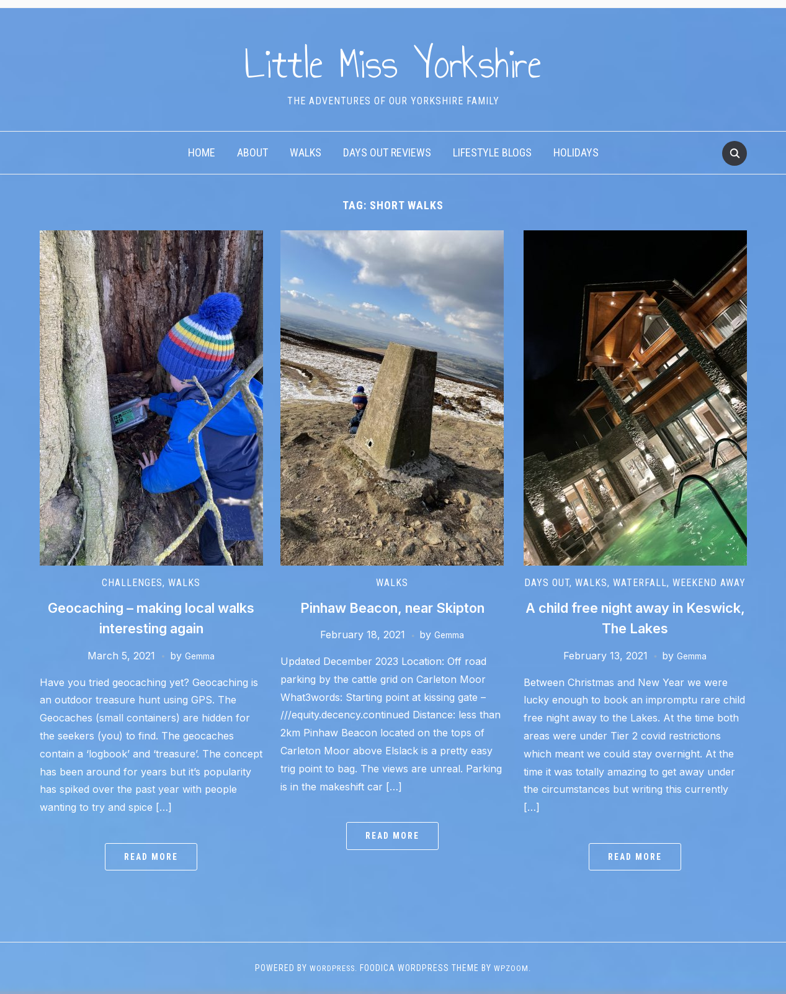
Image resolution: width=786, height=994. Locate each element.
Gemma (200, 655)
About (252, 152)
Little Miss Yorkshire (393, 61)
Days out (546, 583)
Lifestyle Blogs (492, 152)
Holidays (576, 152)
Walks (305, 152)
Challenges (132, 583)
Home (201, 152)
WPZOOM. (515, 968)
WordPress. (333, 968)
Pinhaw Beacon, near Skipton (392, 608)
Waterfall (640, 583)
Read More (151, 857)
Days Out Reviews (387, 152)
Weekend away (709, 583)
